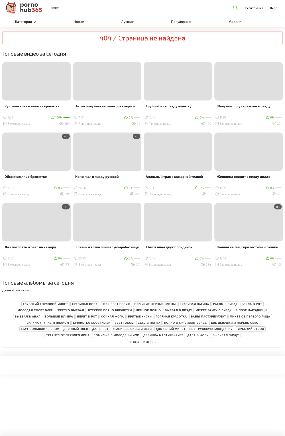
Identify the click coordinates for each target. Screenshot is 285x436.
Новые (79, 22)
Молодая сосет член (35, 310)
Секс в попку (149, 322)
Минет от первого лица (250, 316)
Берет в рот (87, 316)
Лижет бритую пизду (214, 310)
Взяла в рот (252, 304)
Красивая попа (85, 304)
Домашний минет (170, 329)
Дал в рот (100, 329)
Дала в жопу (198, 335)
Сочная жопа (112, 316)
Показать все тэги (142, 342)
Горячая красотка (171, 316)
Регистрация (254, 8)
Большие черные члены (155, 304)
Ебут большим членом (40, 329)
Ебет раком (124, 322)
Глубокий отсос (250, 329)
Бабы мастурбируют (208, 316)
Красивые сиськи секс (132, 329)
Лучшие (127, 22)
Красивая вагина (194, 304)
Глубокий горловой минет (45, 304)
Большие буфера (59, 316)
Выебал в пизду (178, 310)
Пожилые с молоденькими (116, 335)
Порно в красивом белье (185, 322)
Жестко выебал (70, 310)
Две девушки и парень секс (234, 322)
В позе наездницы (251, 310)
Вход (273, 8)
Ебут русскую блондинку (210, 329)
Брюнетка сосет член (91, 322)
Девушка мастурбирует (163, 335)
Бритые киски (140, 316)
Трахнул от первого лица (68, 335)
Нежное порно (148, 310)
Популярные (181, 22)
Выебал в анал (27, 316)
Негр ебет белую (116, 304)
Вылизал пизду (226, 335)
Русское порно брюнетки (110, 310)
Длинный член (75, 329)
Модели (234, 22)
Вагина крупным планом (48, 322)
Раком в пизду (225, 304)
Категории (25, 22)
